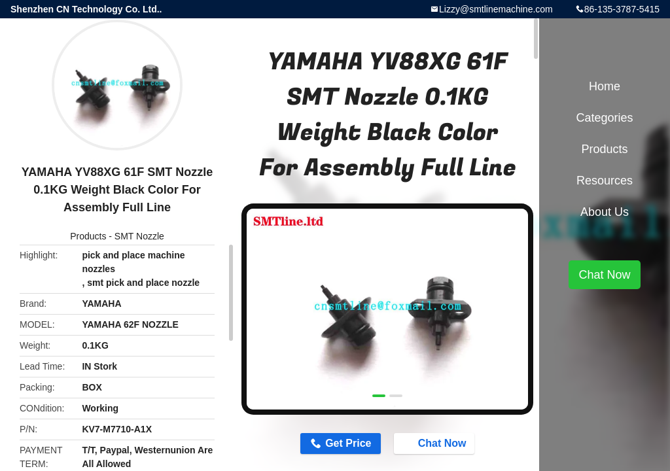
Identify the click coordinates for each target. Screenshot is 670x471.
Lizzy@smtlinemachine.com (496, 9)
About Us (604, 211)
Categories (604, 117)
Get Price (348, 443)
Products (88, 236)
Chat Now (436, 442)
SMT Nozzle (139, 236)
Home (604, 86)
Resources (604, 180)
